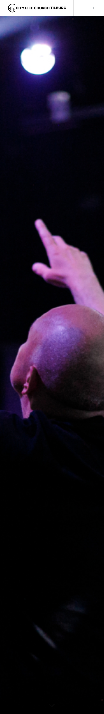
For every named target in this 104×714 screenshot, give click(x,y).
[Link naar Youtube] (93, 8)
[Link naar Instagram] (87, 8)
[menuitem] (63, 8)
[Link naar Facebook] (81, 8)
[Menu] (63, 8)
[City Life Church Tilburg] (43, 8)
